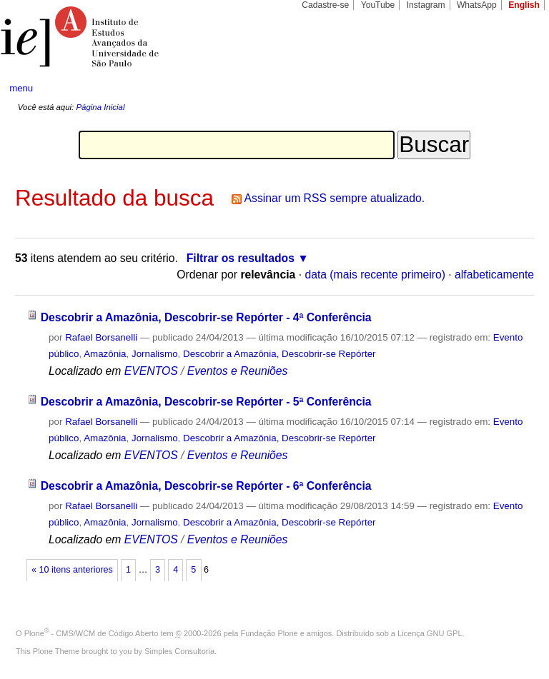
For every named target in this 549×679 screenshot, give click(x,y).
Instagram (426, 5)
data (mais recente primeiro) (375, 274)
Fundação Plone (269, 633)
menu (21, 88)
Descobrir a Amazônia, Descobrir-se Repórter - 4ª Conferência (206, 317)
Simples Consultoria (179, 651)
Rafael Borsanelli (101, 337)
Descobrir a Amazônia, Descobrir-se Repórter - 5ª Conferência (206, 402)
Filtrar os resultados (241, 258)
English (524, 5)
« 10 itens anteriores (72, 570)
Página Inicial (100, 107)
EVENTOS (151, 371)
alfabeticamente (494, 274)
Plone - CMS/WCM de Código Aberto (91, 633)
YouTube (378, 5)
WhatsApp (477, 5)
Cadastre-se (325, 5)
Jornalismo (155, 353)
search (510, 88)
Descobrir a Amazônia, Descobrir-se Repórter (279, 353)
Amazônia (105, 353)
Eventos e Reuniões (237, 371)
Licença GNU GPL (429, 633)
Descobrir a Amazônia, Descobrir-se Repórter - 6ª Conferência (206, 486)
